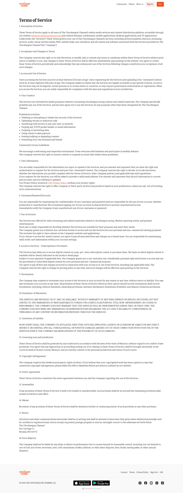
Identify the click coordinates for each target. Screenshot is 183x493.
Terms (132, 472)
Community (121, 4)
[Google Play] (101, 483)
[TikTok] (162, 483)
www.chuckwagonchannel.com (46, 35)
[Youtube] (151, 483)
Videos (132, 4)
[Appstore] (82, 483)
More (139, 4)
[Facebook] (145, 483)
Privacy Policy (142, 472)
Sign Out (154, 472)
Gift (161, 472)
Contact (124, 472)
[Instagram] (140, 483)
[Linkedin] (156, 483)
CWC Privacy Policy (57, 183)
